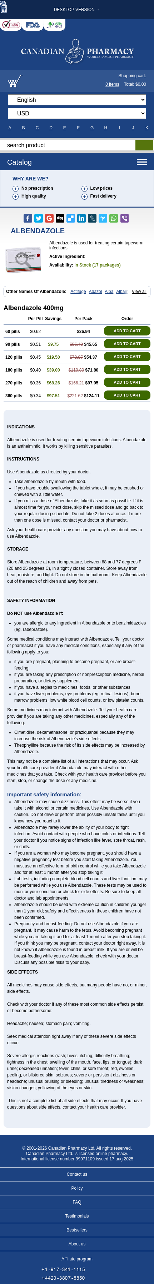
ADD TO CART (127, 331)
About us (77, 1243)
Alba (109, 291)
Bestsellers (77, 1230)
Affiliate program (77, 1258)
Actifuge (78, 291)
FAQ (77, 1202)
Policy (77, 1188)
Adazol (95, 291)
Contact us (77, 1174)
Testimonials (77, 1216)
